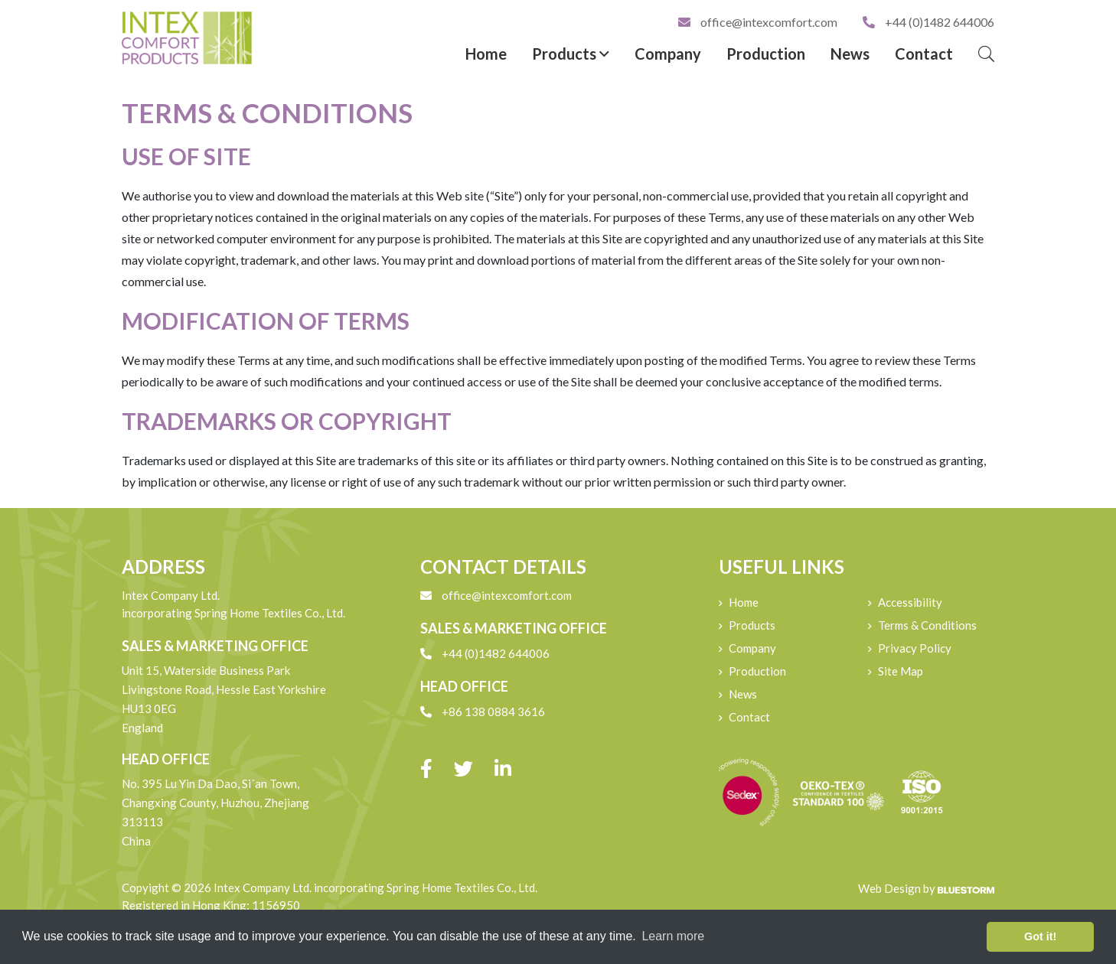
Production (765, 53)
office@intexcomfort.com (759, 22)
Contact (924, 53)
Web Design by (926, 888)
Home (486, 53)
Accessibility (910, 602)
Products (570, 53)
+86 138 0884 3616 (482, 711)
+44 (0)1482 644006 (928, 22)
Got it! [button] (1040, 936)
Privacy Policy (914, 648)
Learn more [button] (672, 936)
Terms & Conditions (927, 625)
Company (668, 53)
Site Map (900, 671)
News (850, 53)
